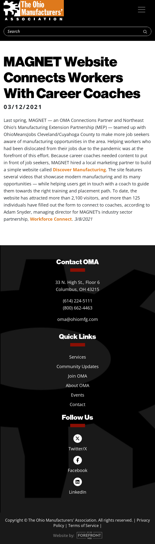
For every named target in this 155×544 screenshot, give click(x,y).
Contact (77, 404)
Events (77, 395)
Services (77, 357)
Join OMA (77, 376)
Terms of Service (83, 525)
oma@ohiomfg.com (77, 319)
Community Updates (78, 366)
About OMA (77, 385)
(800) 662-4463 (77, 308)
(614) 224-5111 (77, 301)
